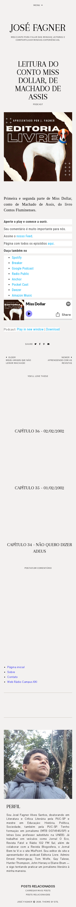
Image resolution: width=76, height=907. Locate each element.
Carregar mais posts (38, 890)
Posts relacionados (38, 894)
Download (53, 329)
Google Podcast (23, 268)
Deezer (16, 290)
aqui (51, 243)
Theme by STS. (50, 901)
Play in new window (30, 329)
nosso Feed (24, 236)
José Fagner (38, 27)
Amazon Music (22, 295)
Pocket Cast (20, 285)
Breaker (17, 263)
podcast (38, 104)
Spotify (17, 258)
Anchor (17, 279)
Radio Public (20, 274)
